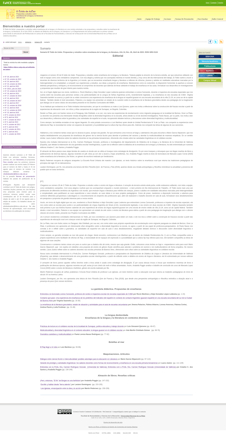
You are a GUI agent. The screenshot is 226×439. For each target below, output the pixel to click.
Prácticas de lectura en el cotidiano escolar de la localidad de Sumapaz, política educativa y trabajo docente (82, 326)
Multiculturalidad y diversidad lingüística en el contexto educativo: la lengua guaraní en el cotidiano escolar (81, 330)
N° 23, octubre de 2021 (13, 84)
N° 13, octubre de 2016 (13, 105)
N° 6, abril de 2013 (11, 122)
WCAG (135, 433)
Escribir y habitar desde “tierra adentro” (56, 384)
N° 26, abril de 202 (11, 77)
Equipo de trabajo (153, 19)
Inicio (207, 2)
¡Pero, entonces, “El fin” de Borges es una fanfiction (60, 381)
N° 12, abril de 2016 (12, 108)
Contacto (214, 2)
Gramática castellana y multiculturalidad (55, 334)
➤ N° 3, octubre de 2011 (11, 129)
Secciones (167, 19)
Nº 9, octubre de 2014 (12, 115)
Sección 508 (127, 433)
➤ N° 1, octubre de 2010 (11, 134)
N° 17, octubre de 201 (12, 96)
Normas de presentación (184, 19)
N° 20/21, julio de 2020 (13, 89)
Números (28, 42)
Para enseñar (203, 19)
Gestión (220, 2)
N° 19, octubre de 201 (12, 91)
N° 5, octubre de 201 (12, 124)
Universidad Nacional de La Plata (133, 416)
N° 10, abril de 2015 (12, 112)
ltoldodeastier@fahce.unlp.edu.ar (15, 174)
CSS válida (116, 433)
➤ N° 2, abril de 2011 (10, 132)
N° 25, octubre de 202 (12, 79)
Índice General (217, 19)
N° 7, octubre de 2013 (12, 120)
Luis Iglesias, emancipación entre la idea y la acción (61, 388)
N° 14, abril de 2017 (12, 103)
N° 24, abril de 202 (11, 81)
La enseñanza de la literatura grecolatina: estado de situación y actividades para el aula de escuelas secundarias (84, 305)
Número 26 (38, 42)
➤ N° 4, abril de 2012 (10, 127)
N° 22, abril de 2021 (12, 86)
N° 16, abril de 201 (11, 98)
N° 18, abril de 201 (11, 93)
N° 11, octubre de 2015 (13, 110)
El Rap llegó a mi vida (48, 347)
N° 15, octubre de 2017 (13, 101)
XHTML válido (106, 433)
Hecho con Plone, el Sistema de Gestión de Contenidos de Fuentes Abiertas (113, 427)
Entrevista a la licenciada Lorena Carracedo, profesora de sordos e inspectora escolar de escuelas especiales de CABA (86, 294)
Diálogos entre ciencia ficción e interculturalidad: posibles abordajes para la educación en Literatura (78, 359)
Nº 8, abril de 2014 (11, 117)
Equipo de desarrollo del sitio (113, 422)
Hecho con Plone (93, 433)
